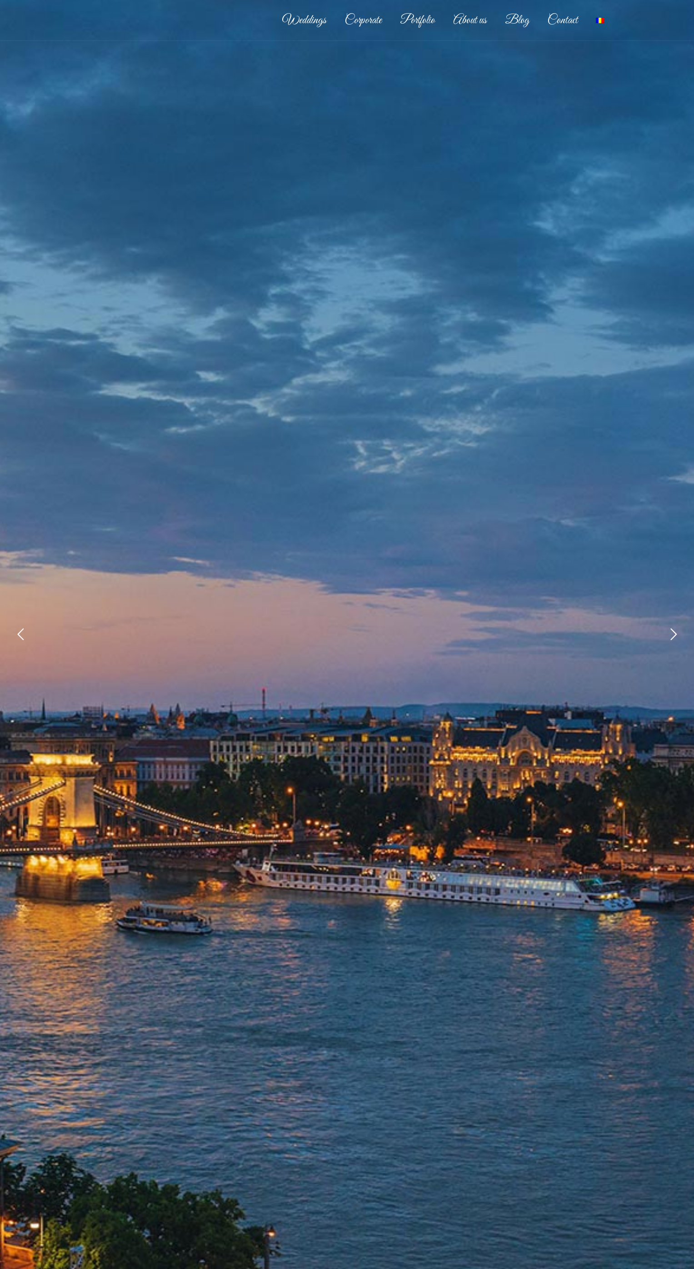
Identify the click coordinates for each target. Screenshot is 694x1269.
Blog (517, 20)
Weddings (304, 20)
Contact (562, 20)
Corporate (363, 20)
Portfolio (417, 20)
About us (470, 20)
